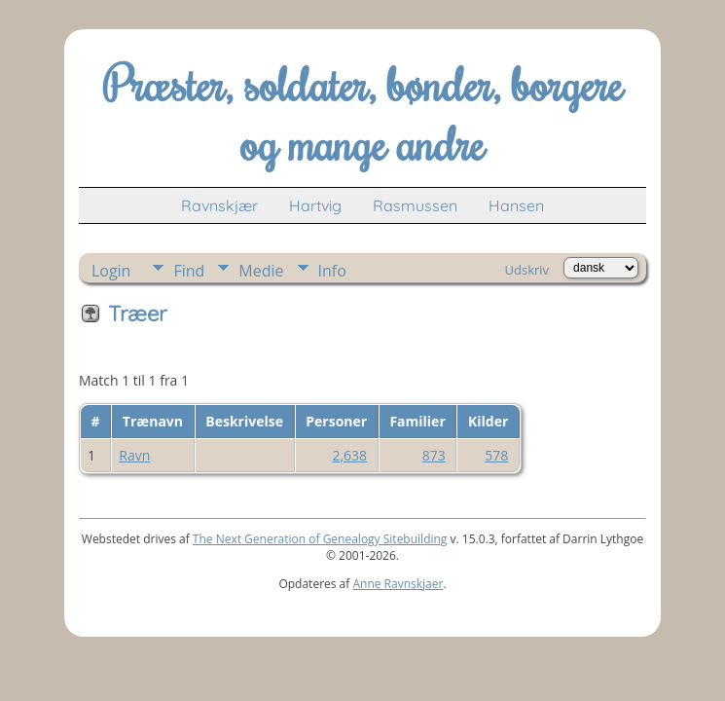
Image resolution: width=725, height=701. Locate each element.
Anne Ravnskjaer (397, 583)
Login (111, 270)
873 (434, 455)
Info (332, 270)
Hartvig (315, 205)
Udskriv (527, 269)
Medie (260, 270)
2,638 (349, 455)
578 (496, 455)
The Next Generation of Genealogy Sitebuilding (320, 539)
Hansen (516, 205)
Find (188, 270)
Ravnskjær (219, 205)
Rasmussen (415, 205)
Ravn (134, 455)
